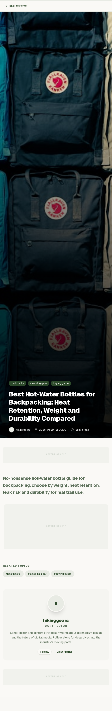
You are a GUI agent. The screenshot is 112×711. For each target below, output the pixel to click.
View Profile (64, 651)
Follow (44, 651)
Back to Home (16, 5)
